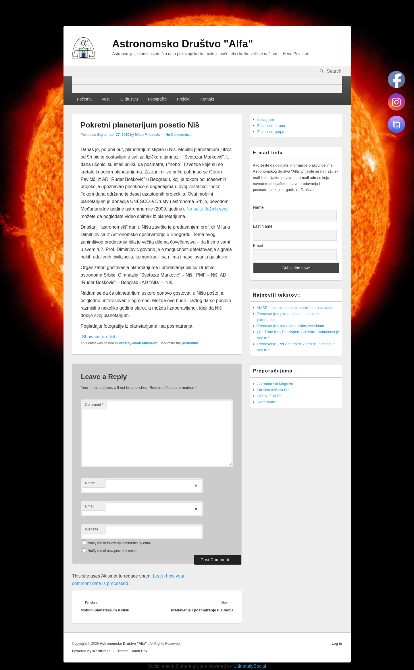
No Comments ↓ (178, 135)
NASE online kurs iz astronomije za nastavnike (296, 308)
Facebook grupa (270, 132)
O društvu (129, 99)
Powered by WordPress (91, 651)
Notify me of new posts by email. (112, 551)
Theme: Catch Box (132, 651)
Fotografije (157, 99)
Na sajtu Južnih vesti (207, 208)
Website (92, 529)
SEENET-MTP (269, 396)
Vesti (106, 99)
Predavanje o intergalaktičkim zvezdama (290, 326)
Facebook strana (271, 125)
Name (90, 483)
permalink (190, 343)
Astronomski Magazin (275, 384)
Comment (94, 404)
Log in (337, 644)
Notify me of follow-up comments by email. (120, 543)
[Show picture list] (99, 336)
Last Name (263, 226)
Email (90, 506)
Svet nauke (266, 402)
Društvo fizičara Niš (273, 390)
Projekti (183, 99)
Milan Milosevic (147, 135)
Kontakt (207, 99)
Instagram (265, 119)
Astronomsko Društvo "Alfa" (182, 44)
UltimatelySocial (249, 666)
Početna (84, 99)
